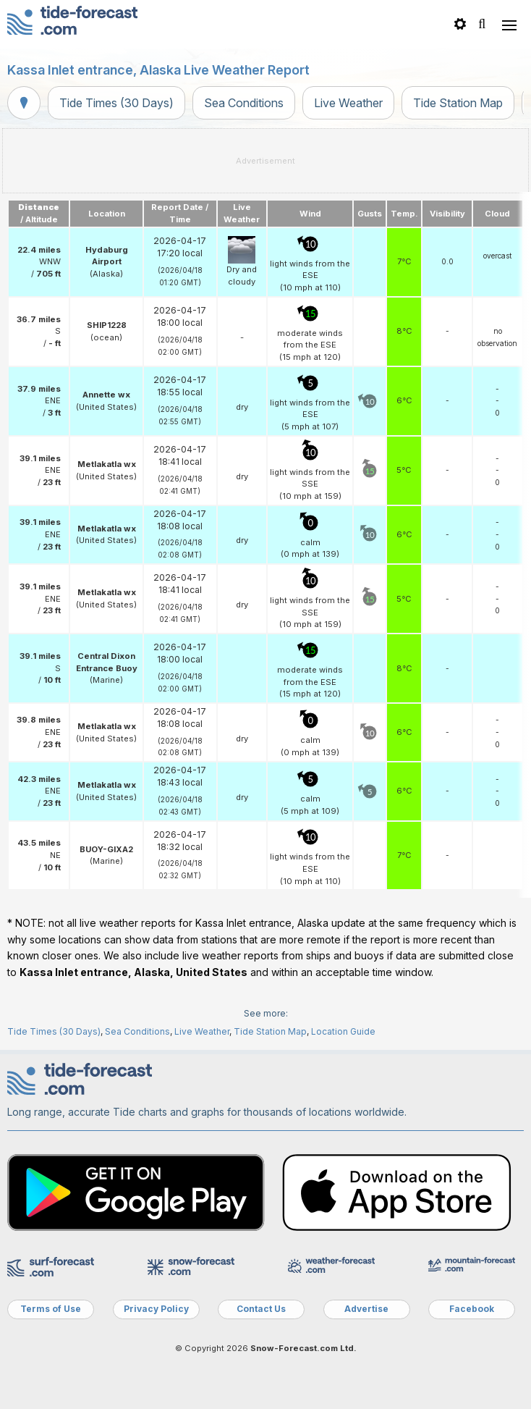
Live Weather (348, 103)
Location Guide (343, 1031)
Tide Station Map (458, 103)
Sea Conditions (244, 103)
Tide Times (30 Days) (116, 103)
